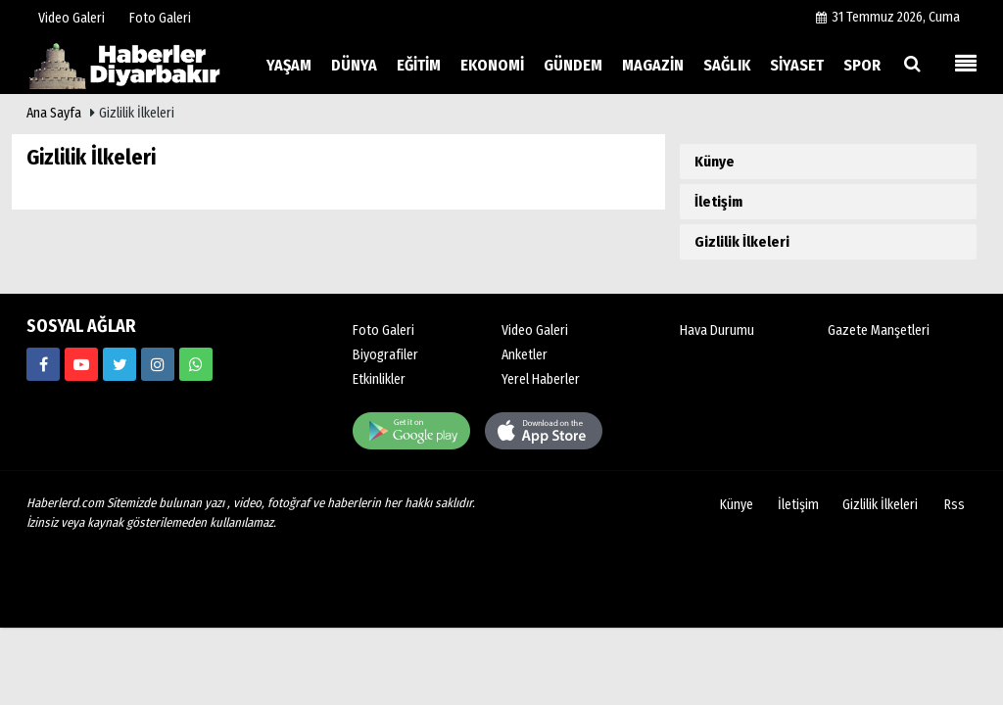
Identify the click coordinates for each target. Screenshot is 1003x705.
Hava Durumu (717, 330)
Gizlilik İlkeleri (741, 242)
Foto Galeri (383, 330)
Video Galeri (535, 330)
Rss (954, 504)
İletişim (718, 202)
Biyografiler (385, 355)
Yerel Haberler (541, 379)
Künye (714, 161)
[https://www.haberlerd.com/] (43, 364)
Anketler (525, 355)
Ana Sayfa (53, 113)
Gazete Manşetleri (879, 330)
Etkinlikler (379, 379)
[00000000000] (196, 364)
